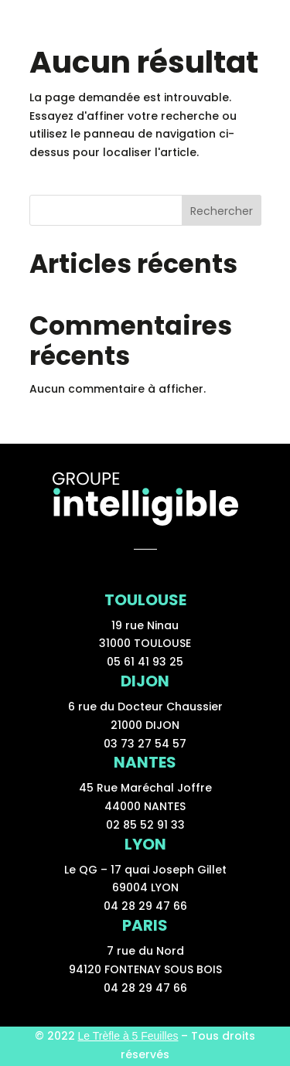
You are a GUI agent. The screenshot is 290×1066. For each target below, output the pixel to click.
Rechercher (221, 211)
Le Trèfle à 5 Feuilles (128, 1036)
